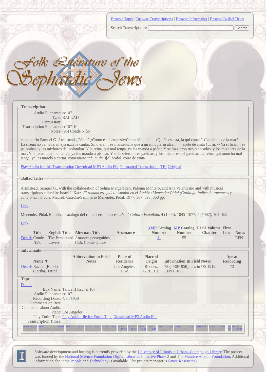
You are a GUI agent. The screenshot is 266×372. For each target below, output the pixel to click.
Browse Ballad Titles (227, 19)
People (76, 361)
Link (24, 206)
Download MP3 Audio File (97, 166)
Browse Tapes (122, 19)
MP (177, 228)
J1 (159, 238)
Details (26, 238)
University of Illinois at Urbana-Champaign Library (179, 352)
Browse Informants (191, 19)
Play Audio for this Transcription (47, 166)
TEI (163, 166)
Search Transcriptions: (129, 28)
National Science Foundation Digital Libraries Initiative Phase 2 (117, 356)
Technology (98, 361)
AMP (152, 228)
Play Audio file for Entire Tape (87, 316)
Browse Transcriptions (154, 19)
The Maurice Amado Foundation (203, 356)
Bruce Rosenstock (182, 361)
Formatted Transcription (139, 166)
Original (174, 166)
